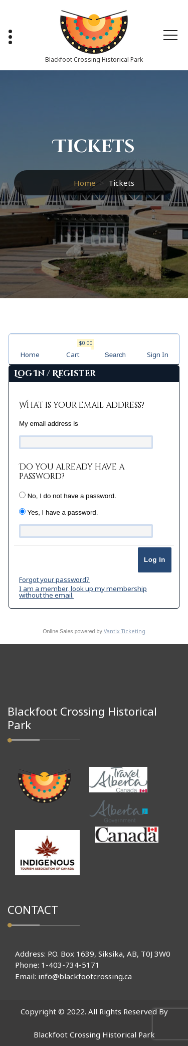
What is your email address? (81, 405)
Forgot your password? (54, 579)
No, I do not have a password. (67, 496)
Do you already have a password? (71, 471)
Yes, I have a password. (58, 512)
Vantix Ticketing (124, 631)
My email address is (48, 423)
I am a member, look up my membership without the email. (83, 592)
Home (85, 183)
